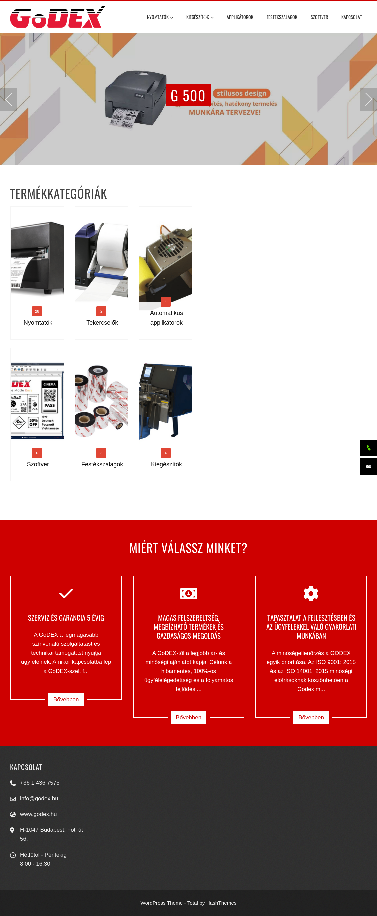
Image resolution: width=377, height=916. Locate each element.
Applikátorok (240, 16)
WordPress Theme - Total (169, 903)
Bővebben (66, 699)
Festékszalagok (282, 16)
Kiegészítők (199, 18)
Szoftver (319, 16)
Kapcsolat (351, 16)
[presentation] (8, 99)
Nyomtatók (160, 18)
